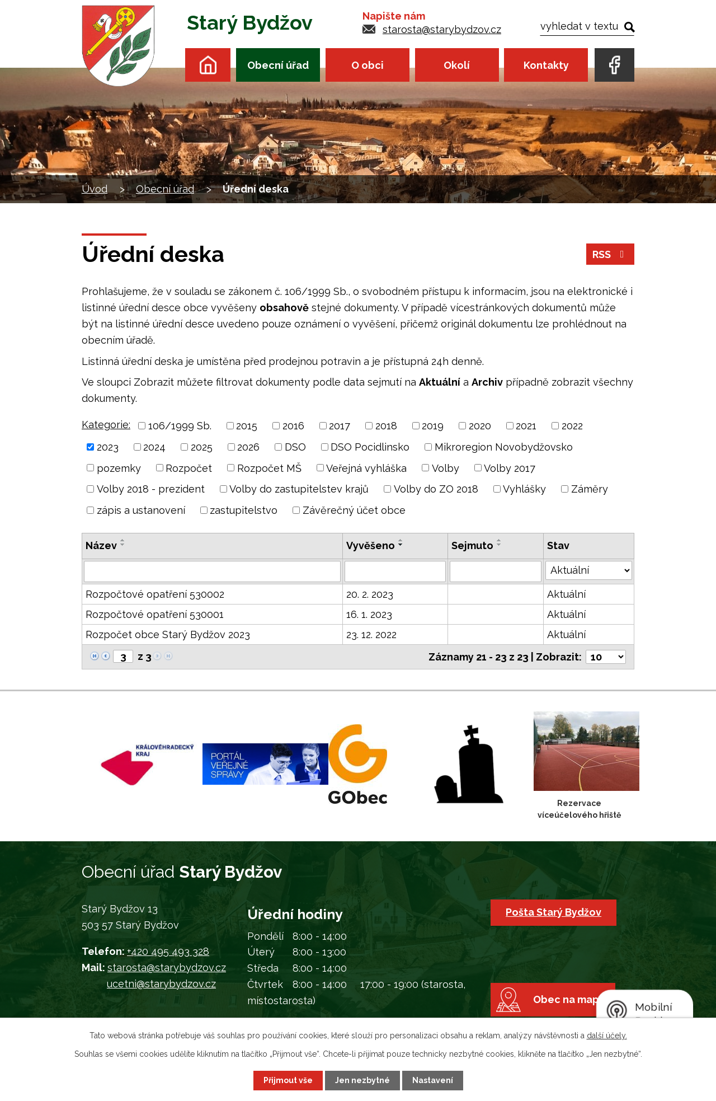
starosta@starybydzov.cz (442, 29)
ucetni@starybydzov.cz (161, 984)
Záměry (589, 489)
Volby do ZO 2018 (436, 489)
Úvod (207, 64)
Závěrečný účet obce (354, 510)
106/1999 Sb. (179, 426)
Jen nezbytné (362, 1080)
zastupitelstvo (243, 510)
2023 (108, 447)
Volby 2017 (509, 468)
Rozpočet (189, 468)
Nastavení (432, 1080)
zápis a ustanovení (141, 510)
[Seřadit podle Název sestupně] (123, 544)
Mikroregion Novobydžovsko (504, 447)
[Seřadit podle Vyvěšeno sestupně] (401, 544)
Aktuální (566, 594)
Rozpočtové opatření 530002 (155, 594)
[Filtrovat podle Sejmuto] (495, 571)
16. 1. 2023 (369, 614)
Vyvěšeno (370, 545)
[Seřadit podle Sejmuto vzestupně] (499, 540)
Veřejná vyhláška (366, 468)
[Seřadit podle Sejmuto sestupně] (499, 544)
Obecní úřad (278, 65)
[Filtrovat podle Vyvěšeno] (395, 571)
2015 (246, 426)
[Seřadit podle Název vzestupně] (123, 540)
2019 (433, 426)
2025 (202, 447)
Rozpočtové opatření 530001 (155, 614)
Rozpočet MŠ (269, 468)
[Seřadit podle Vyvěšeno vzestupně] (401, 540)
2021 (526, 426)
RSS (610, 254)
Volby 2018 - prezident (151, 489)
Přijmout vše (288, 1080)
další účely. (607, 1035)
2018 (386, 426)
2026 (248, 447)
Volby (445, 468)
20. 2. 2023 (369, 594)
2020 (480, 426)
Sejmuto (472, 545)
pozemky (119, 468)
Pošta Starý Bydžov (553, 912)
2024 (154, 447)
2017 (339, 426)
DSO (295, 447)
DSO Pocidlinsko (370, 447)
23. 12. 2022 (371, 634)
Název (101, 545)
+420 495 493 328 (168, 951)
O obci (367, 65)
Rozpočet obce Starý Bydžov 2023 (168, 634)
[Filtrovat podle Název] (212, 571)
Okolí (457, 65)
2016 (293, 426)
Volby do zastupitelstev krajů (299, 489)
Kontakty (546, 65)
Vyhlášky (524, 489)
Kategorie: (106, 424)
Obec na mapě (569, 999)
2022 (572, 426)
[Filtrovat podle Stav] (589, 570)
